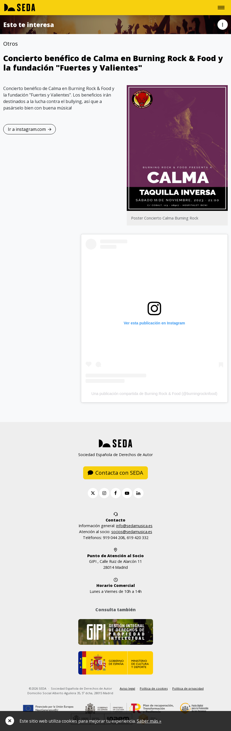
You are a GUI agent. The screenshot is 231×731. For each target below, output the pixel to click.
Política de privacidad (188, 688)
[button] (222, 24)
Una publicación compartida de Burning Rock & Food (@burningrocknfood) (154, 393)
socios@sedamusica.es (131, 531)
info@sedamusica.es (134, 525)
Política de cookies (154, 688)
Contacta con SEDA (115, 472)
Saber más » (149, 721)
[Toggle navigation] (221, 7)
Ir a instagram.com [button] (29, 129)
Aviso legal (127, 688)
